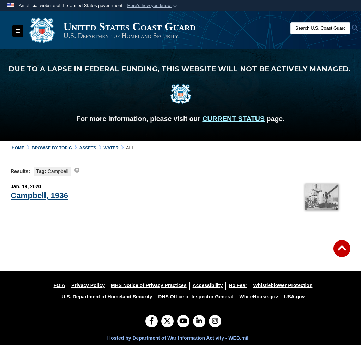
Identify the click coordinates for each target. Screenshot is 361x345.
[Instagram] (215, 322)
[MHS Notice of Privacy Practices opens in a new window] (149, 285)
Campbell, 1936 (39, 195)
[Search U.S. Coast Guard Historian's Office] (320, 28)
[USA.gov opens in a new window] (294, 296)
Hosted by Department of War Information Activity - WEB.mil (177, 338)
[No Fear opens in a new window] (238, 285)
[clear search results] (76, 170)
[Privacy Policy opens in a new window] (88, 285)
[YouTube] (183, 322)
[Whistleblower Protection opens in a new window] (282, 285)
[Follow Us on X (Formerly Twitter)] (167, 322)
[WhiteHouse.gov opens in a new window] (258, 296)
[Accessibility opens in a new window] (208, 285)
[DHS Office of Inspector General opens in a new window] (195, 296)
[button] (152, 5)
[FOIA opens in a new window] (59, 285)
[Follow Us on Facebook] (151, 322)
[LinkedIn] (199, 322)
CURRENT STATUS (233, 119)
